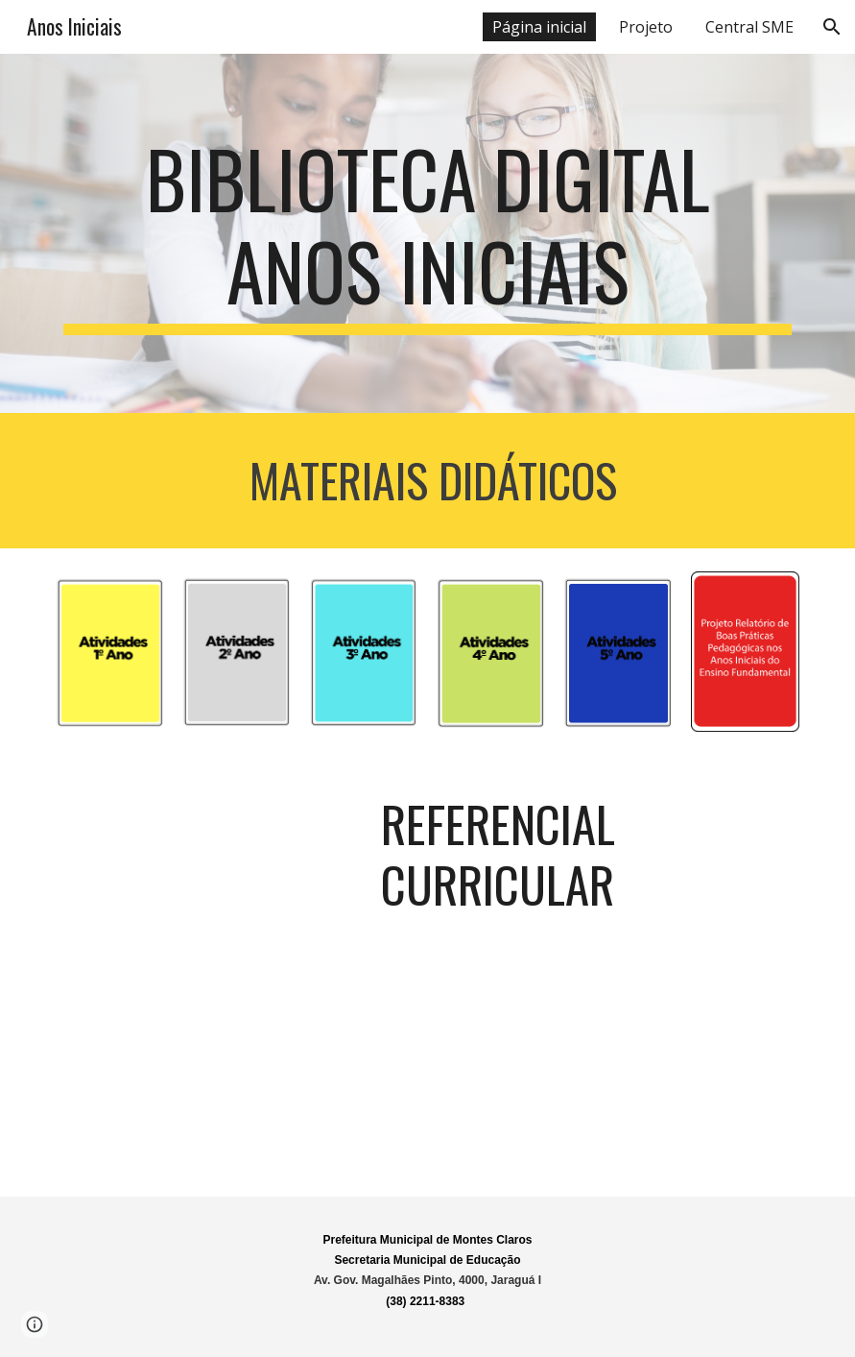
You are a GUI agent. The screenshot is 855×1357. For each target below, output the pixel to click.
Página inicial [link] (539, 26)
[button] (832, 27)
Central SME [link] (749, 26)
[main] (427, 233)
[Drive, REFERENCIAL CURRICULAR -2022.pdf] (205, 977)
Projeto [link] (646, 26)
